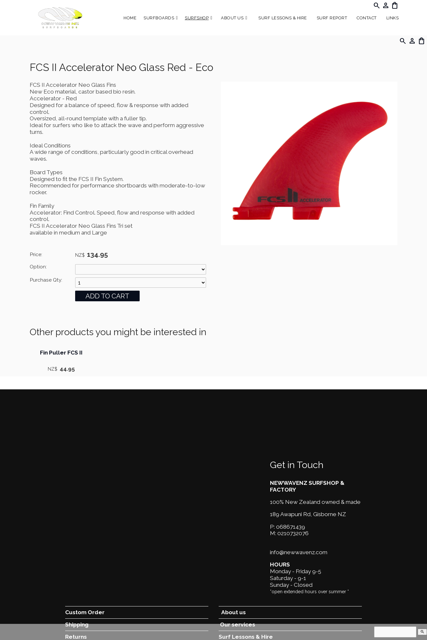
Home (130, 18)
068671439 (290, 527)
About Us (232, 17)
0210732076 (293, 533)
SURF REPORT (332, 18)
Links (392, 18)
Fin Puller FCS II (61, 352)
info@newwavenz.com (298, 552)
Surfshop (197, 17)
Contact (367, 18)
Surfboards (159, 17)
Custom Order (84, 612)
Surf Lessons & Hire (282, 18)
